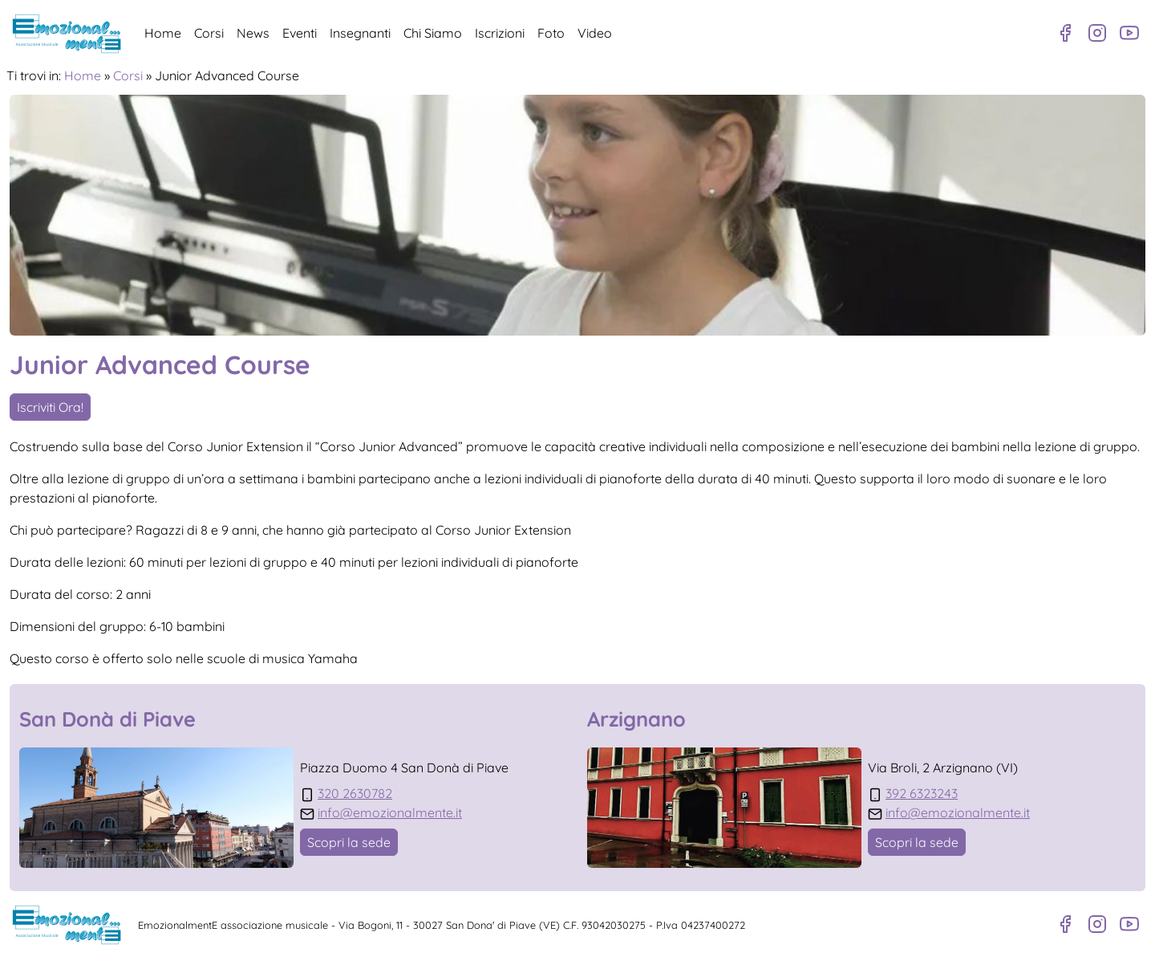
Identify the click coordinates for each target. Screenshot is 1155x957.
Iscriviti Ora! (50, 407)
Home (162, 33)
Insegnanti (360, 33)
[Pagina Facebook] (1065, 33)
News (253, 33)
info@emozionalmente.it (390, 812)
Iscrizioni (500, 33)
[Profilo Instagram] (1097, 33)
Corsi (209, 33)
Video (595, 33)
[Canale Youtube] (1129, 33)
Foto (551, 33)
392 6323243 (922, 793)
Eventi (299, 33)
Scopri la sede (349, 842)
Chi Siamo (432, 33)
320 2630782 (355, 793)
